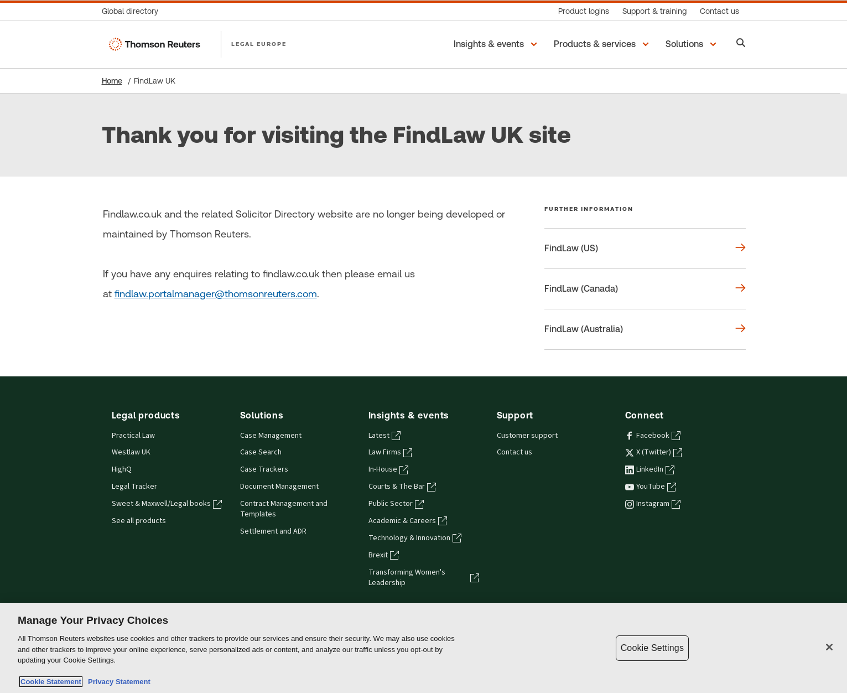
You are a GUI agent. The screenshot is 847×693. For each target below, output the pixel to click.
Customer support (527, 436)
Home (112, 80)
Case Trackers (264, 469)
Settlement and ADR (273, 531)
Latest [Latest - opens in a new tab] (384, 436)
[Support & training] (654, 11)
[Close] (829, 647)
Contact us (514, 452)
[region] (423, 648)
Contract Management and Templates (284, 509)
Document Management (279, 487)
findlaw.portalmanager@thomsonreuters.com (216, 293)
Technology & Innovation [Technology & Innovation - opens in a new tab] (414, 538)
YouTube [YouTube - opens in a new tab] (650, 487)
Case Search (261, 452)
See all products (139, 521)
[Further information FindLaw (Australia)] (645, 329)
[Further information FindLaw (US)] (645, 248)
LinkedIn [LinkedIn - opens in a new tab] (649, 469)
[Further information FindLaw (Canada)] (645, 289)
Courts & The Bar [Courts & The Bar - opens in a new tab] (402, 487)
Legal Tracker (134, 487)
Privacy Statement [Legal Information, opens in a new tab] (117, 682)
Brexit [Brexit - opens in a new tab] (383, 555)
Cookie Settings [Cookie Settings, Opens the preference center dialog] (652, 648)
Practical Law (133, 436)
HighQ (122, 469)
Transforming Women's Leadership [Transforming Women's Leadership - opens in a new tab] (423, 577)
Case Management (271, 436)
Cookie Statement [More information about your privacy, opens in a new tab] (50, 682)
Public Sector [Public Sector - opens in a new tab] (396, 504)
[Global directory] (133, 11)
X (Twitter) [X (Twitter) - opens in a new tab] (653, 452)
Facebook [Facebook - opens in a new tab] (652, 436)
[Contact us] (719, 11)
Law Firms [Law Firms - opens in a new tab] (390, 452)
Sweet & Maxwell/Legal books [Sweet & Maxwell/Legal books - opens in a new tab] (167, 504)
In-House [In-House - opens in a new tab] (388, 469)
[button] (497, 44)
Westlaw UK (131, 452)
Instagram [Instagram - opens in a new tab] (652, 504)
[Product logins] (584, 11)
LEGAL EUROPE (259, 44)
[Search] (741, 44)
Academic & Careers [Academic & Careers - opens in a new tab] (407, 521)
